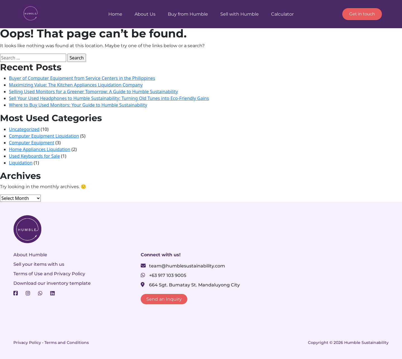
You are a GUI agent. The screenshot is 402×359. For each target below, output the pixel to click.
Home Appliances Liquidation (39, 149)
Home (115, 14)
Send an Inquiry (164, 299)
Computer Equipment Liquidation (44, 136)
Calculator (282, 14)
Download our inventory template (52, 283)
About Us (145, 14)
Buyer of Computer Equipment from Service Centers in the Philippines (82, 78)
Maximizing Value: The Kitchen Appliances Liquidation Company (76, 85)
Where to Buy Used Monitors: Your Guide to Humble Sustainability (78, 105)
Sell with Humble (239, 14)
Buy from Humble (188, 14)
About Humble (30, 254)
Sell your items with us (38, 264)
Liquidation (21, 163)
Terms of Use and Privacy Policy (49, 273)
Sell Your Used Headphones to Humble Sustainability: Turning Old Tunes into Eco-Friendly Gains (109, 98)
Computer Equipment (31, 143)
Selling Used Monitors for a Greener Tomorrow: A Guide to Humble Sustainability (93, 91)
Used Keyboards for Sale (34, 156)
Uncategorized (24, 129)
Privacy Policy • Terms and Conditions (51, 342)
